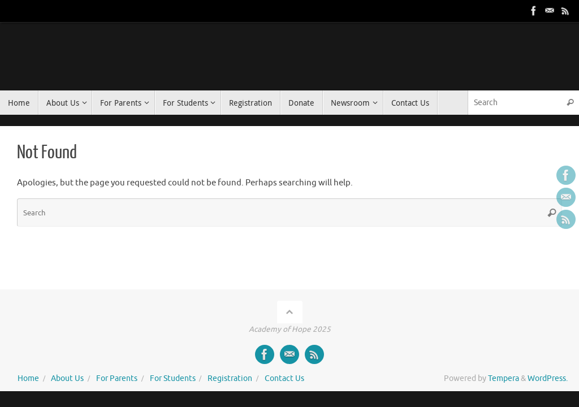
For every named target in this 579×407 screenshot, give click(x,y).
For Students (173, 378)
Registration (230, 378)
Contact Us (284, 378)
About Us (67, 378)
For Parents (116, 378)
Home (28, 378)
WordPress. (548, 378)
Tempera (503, 378)
